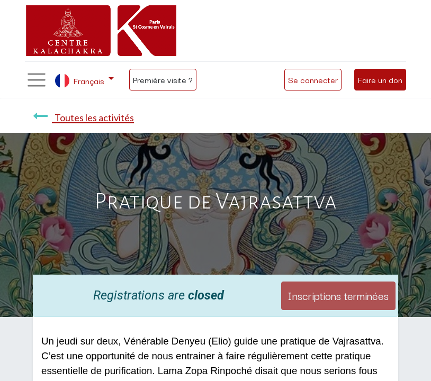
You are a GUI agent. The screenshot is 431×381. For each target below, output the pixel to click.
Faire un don (380, 79)
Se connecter (313, 79)
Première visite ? (163, 79)
